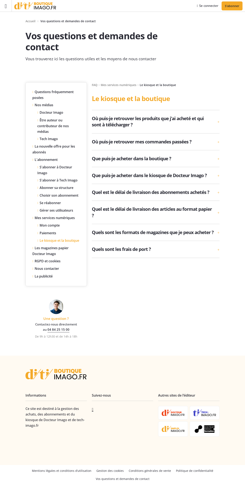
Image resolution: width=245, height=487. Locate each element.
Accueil (30, 22)
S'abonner (232, 6)
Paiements (48, 233)
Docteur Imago (51, 113)
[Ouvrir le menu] (6, 6)
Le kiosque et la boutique (59, 241)
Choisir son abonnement (59, 196)
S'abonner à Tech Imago (59, 181)
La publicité (44, 277)
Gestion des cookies (110, 471)
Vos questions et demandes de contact (122, 479)
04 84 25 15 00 (58, 330)
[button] (156, 122)
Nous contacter (47, 269)
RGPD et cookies (48, 261)
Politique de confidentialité (194, 471)
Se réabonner (50, 203)
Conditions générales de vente (150, 471)
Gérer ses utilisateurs (56, 211)
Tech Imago (49, 139)
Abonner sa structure (56, 188)
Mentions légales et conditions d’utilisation (61, 471)
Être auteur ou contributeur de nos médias (53, 126)
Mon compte (50, 226)
